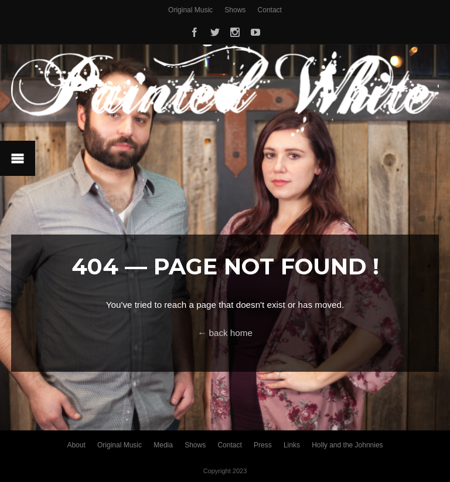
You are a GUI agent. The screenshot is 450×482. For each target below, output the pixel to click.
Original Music (190, 10)
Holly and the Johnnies (347, 445)
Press (263, 445)
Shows (235, 10)
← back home (225, 333)
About (76, 445)
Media (163, 445)
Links (292, 445)
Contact (270, 10)
